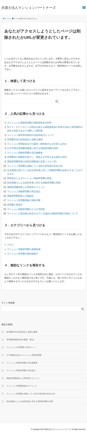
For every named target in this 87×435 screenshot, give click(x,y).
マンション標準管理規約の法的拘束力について (30, 135)
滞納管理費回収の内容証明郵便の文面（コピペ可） (32, 161)
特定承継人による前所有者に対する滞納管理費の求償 (33, 183)
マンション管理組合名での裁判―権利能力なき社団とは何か (37, 144)
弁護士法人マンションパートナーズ (28, 7)
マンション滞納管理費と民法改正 (23, 191)
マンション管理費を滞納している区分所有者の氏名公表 (35, 166)
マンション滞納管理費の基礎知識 (23, 249)
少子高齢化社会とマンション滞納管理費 (23, 355)
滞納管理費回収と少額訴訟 (20, 196)
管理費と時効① (15, 205)
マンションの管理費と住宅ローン (21, 347)
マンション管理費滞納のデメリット (21, 386)
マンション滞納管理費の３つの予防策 (26, 209)
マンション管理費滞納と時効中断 (23, 200)
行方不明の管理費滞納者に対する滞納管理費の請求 (32, 148)
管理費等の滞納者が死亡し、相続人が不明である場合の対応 (37, 157)
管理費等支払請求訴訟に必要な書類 (25, 139)
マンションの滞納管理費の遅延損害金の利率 (29, 123)
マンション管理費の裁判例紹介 (22, 254)
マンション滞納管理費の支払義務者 (25, 153)
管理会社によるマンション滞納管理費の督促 (29, 178)
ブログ (10, 245)
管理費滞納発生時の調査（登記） (21, 339)
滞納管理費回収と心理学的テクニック (26, 187)
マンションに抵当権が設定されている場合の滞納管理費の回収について (42, 213)
